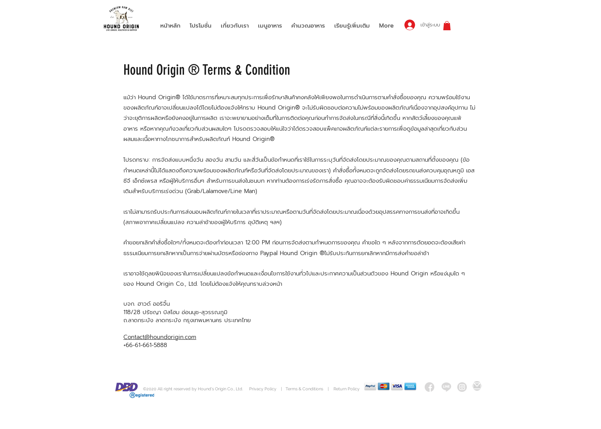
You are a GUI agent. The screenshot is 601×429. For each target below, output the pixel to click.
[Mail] (477, 386)
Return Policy (346, 388)
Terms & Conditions (304, 388)
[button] (447, 25)
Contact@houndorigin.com (159, 337)
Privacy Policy (263, 388)
